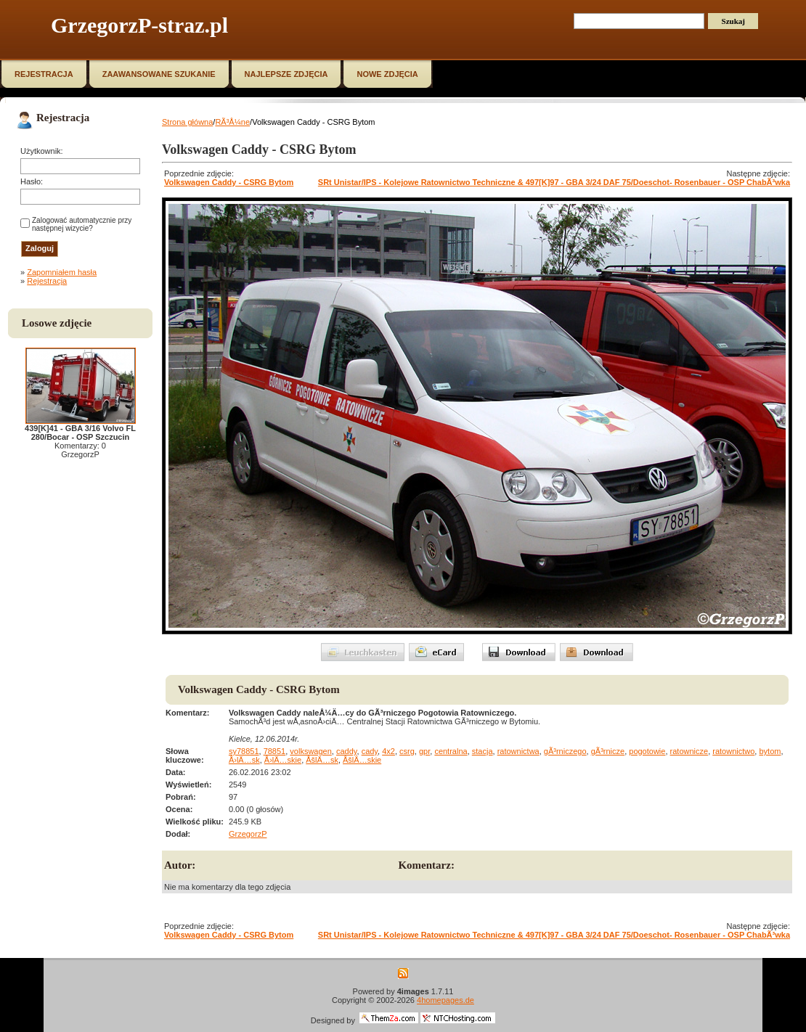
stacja (482, 751)
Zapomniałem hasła (62, 272)
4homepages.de (445, 1000)
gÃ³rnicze (607, 751)
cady (370, 751)
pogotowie (647, 751)
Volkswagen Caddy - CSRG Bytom (228, 182)
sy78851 (244, 751)
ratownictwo (733, 751)
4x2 (388, 751)
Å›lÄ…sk (244, 759)
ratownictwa (518, 751)
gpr (424, 751)
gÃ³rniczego (565, 751)
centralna (450, 751)
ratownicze (689, 751)
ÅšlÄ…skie (362, 759)
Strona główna (187, 122)
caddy (346, 751)
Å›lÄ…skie (282, 759)
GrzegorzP (248, 834)
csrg (407, 751)
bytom (770, 751)
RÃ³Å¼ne (232, 122)
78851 (275, 751)
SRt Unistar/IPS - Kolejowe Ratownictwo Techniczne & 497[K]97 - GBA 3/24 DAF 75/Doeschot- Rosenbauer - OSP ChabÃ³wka (554, 182)
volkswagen (310, 751)
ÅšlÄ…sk (322, 759)
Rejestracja (47, 281)
